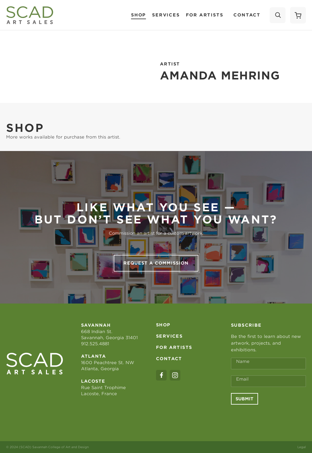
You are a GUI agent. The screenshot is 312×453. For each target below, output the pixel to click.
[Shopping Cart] (298, 15)
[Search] (277, 15)
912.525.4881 (95, 343)
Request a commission (156, 263)
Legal (301, 447)
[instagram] (175, 375)
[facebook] (161, 375)
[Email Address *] (268, 381)
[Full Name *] (268, 363)
